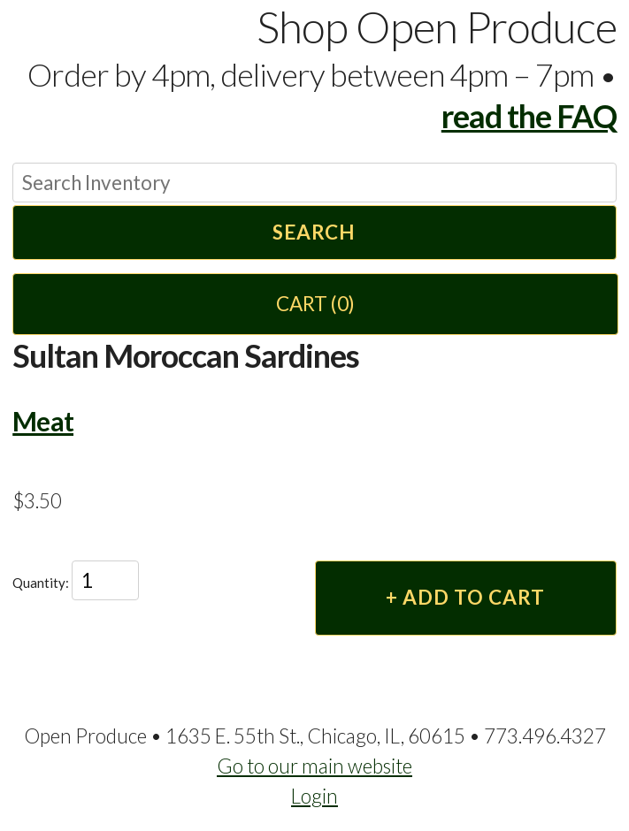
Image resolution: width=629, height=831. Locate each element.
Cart (315, 304)
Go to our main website (314, 766)
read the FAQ (529, 115)
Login (314, 796)
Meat (42, 421)
